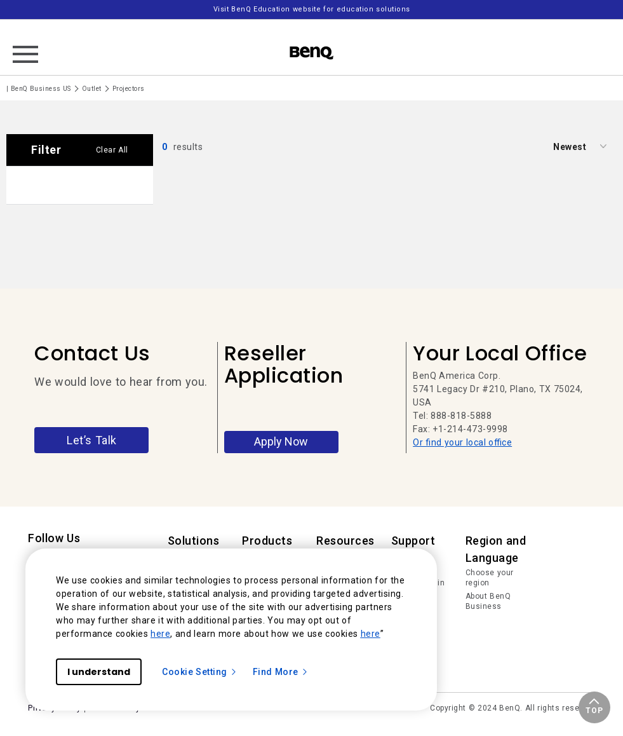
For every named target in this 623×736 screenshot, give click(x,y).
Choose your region (490, 577)
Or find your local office (462, 442)
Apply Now (281, 441)
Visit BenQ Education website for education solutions (311, 9)
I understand (98, 671)
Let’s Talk (92, 440)
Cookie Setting (200, 672)
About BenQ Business (488, 601)
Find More (281, 672)
